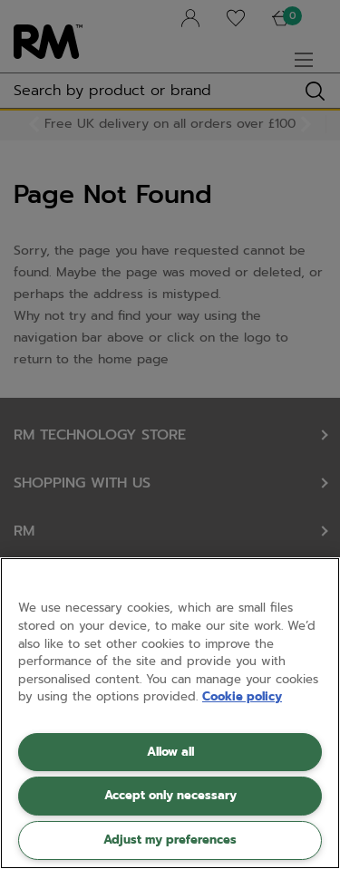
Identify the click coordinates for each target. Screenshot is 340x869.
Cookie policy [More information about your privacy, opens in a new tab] (242, 696)
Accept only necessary (170, 795)
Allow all (170, 751)
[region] (170, 713)
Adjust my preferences (170, 839)
